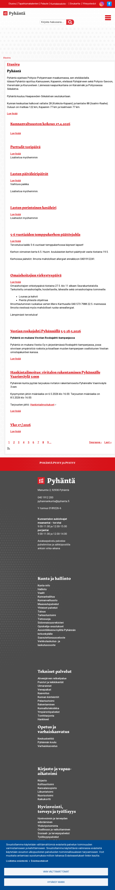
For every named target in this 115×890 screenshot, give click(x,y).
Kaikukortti (44, 799)
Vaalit (41, 592)
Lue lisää (12, 113)
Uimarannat (44, 685)
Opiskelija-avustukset (51, 626)
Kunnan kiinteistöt (48, 697)
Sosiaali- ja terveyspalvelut (54, 833)
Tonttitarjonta (46, 715)
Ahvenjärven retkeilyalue (52, 678)
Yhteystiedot (89, 3)
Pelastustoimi (46, 700)
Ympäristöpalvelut (49, 711)
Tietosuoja (44, 619)
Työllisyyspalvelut (48, 836)
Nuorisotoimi (45, 795)
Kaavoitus (43, 693)
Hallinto (42, 589)
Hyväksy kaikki (56, 882)
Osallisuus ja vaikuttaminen (54, 829)
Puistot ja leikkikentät (51, 682)
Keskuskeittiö (46, 738)
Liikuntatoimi (45, 791)
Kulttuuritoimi (46, 784)
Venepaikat (44, 689)
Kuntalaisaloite (59, 3)
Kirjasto (42, 780)
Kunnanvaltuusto (48, 600)
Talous (42, 611)
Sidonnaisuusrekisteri (51, 622)
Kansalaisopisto (47, 788)
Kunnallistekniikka (48, 708)
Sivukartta (75, 3)
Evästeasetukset (39, 861)
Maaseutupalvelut (48, 604)
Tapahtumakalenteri (28, 3)
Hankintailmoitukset (43, 404)
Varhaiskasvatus (48, 746)
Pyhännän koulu (47, 742)
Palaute (44, 3)
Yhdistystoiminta (48, 825)
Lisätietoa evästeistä (17, 861)
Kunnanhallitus (46, 596)
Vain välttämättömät (56, 871)
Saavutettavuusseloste (51, 637)
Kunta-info (44, 585)
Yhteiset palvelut (48, 607)
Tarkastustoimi (47, 615)
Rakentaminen (46, 704)
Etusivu (12, 3)
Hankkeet (43, 719)
